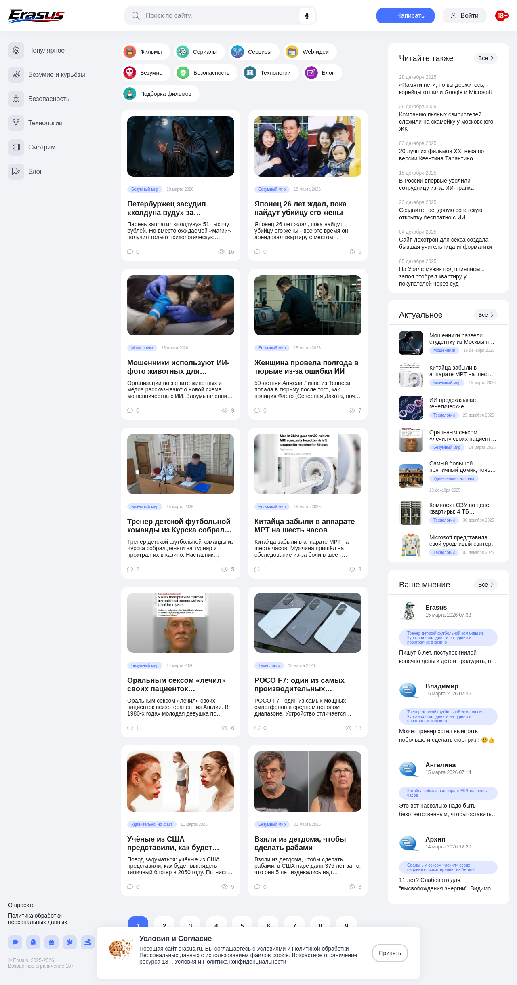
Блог (319, 72)
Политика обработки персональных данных (37, 918)
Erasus (436, 607)
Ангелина (440, 765)
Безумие (142, 72)
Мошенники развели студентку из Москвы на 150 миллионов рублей (460, 338)
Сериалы (196, 51)
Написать (406, 15)
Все (486, 58)
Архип (435, 839)
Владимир (441, 686)
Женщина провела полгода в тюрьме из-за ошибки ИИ (306, 367)
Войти (465, 15)
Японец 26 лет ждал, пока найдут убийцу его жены (300, 208)
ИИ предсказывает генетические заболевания (453, 403)
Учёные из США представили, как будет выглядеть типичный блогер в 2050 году (179, 843)
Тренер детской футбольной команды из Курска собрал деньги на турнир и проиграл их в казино (180, 526)
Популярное (36, 50)
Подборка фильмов (157, 93)
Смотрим (31, 147)
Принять (390, 953)
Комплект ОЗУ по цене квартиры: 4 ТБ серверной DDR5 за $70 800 (460, 508)
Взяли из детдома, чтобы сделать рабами (300, 843)
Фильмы (142, 51)
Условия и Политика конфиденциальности (230, 961)
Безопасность (203, 72)
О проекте (21, 905)
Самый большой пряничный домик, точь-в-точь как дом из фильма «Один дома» (463, 466)
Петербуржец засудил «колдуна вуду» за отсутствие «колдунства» (173, 208)
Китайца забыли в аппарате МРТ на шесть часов (304, 526)
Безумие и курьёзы (46, 75)
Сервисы (251, 51)
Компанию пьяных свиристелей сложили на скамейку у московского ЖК (446, 121)
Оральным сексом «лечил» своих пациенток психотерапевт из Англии (176, 684)
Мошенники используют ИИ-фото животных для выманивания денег (178, 367)
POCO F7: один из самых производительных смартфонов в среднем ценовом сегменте (299, 684)
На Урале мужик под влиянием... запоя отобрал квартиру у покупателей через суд (442, 276)
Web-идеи (307, 51)
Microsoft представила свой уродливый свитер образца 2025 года (460, 540)
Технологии (267, 72)
